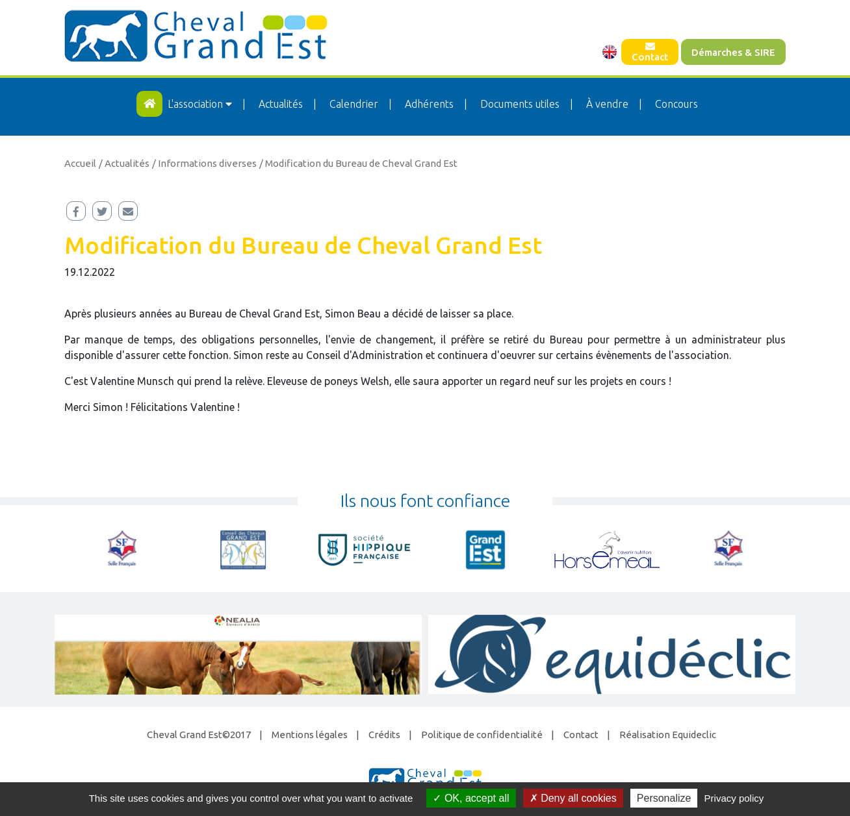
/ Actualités (124, 163)
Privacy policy (734, 798)
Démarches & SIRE (733, 52)
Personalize (664, 798)
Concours (676, 104)
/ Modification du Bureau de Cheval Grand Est (358, 163)
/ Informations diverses (204, 163)
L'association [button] (201, 104)
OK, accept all (471, 798)
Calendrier (353, 104)
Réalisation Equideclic (667, 734)
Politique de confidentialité (482, 734)
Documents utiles (520, 104)
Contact (650, 52)
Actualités (281, 104)
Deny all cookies (573, 798)
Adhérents (429, 104)
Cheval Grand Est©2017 (199, 734)
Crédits (384, 734)
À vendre (607, 104)
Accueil (80, 163)
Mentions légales (310, 734)
